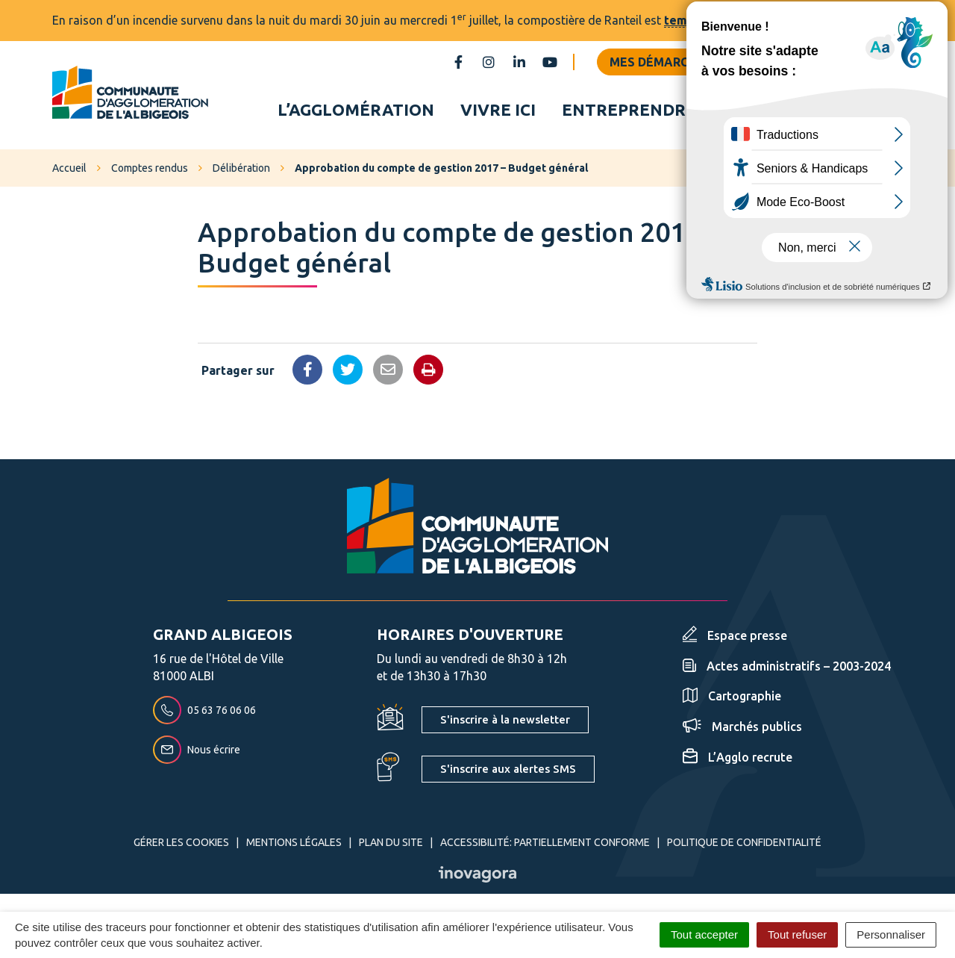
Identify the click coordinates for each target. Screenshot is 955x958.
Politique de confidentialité (744, 845)
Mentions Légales (294, 845)
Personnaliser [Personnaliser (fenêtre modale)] (891, 934)
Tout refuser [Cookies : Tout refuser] (797, 934)
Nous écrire (196, 752)
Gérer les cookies (181, 845)
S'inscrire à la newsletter (505, 722)
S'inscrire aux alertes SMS (508, 771)
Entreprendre (629, 111)
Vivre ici (498, 111)
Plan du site (391, 845)
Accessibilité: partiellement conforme (545, 845)
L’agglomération (356, 111)
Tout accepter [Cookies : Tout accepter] (704, 934)
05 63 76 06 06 (204, 713)
